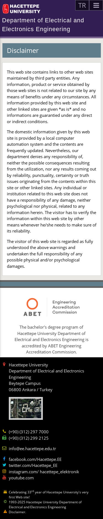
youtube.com (21, 477)
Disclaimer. (17, 512)
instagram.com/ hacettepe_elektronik (44, 471)
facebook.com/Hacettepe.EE (35, 459)
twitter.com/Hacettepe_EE (33, 465)
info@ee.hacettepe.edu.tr (32, 448)
